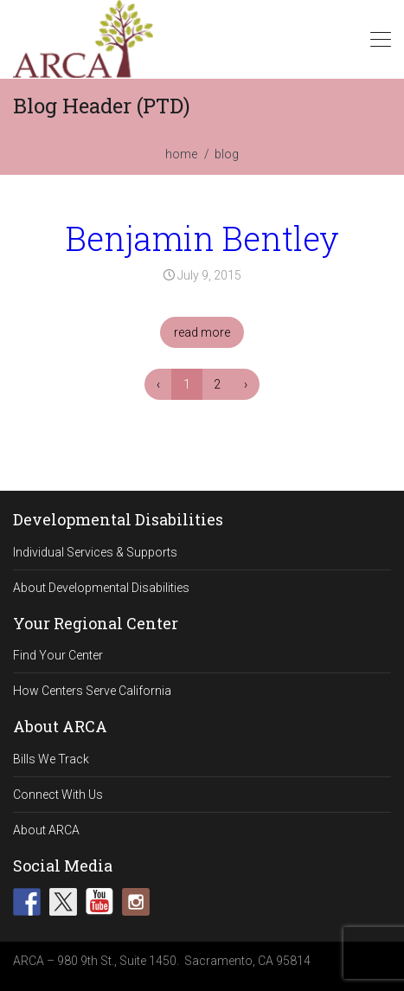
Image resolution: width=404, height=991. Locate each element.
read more (202, 332)
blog (227, 154)
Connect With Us (58, 794)
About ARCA (46, 830)
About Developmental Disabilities (101, 588)
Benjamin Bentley (202, 238)
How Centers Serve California (92, 691)
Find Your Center (58, 655)
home (181, 154)
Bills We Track (51, 759)
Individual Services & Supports (95, 552)
